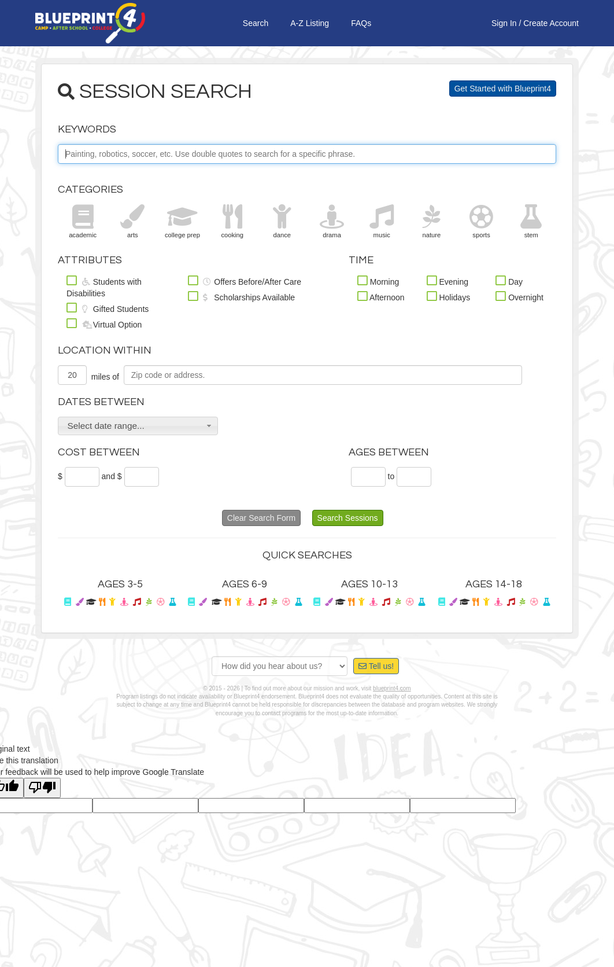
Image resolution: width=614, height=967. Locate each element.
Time (361, 260)
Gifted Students (107, 308)
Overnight (519, 296)
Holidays (449, 296)
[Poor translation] (42, 788)
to (391, 476)
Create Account (551, 23)
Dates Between (101, 401)
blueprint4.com (392, 688)
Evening (447, 280)
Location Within (104, 350)
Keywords (87, 129)
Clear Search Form (261, 518)
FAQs (361, 23)
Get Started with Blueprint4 (502, 88)
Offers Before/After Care (244, 280)
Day (509, 280)
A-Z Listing (309, 23)
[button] (138, 426)
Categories (90, 189)
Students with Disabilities (104, 286)
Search (255, 23)
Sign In (504, 23)
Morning (378, 280)
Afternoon (381, 296)
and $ (112, 476)
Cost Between (99, 452)
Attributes (90, 260)
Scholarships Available (241, 296)
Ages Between (389, 452)
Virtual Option (104, 323)
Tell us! (376, 666)
